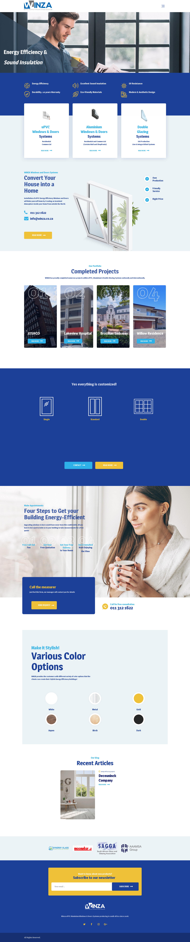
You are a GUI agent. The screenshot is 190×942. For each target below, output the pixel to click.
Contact (77, 465)
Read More (108, 465)
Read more (37, 235)
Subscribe (124, 886)
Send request (44, 605)
